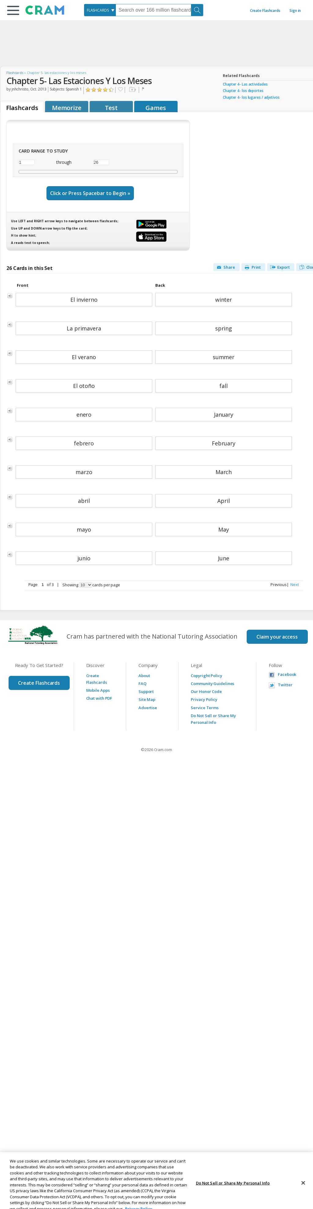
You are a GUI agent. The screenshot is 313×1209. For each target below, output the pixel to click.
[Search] (197, 10)
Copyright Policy (206, 675)
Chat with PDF (99, 698)
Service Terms (205, 707)
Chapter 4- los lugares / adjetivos (251, 97)
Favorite (120, 90)
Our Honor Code (206, 691)
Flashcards (14, 72)
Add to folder (132, 90)
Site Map (146, 699)
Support (146, 691)
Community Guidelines (212, 683)
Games (155, 108)
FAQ (142, 683)
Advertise (147, 707)
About (144, 675)
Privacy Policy (204, 699)
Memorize (66, 108)
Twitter (285, 684)
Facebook (287, 674)
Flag (144, 90)
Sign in (295, 10)
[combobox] (100, 10)
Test (111, 108)
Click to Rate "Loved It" (111, 90)
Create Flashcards (265, 10)
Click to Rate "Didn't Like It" (94, 90)
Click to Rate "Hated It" (88, 90)
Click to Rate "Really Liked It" (106, 90)
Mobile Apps (98, 690)
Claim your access (276, 636)
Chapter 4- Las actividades (245, 84)
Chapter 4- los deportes (243, 90)
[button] (13, 10)
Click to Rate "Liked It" (100, 90)
